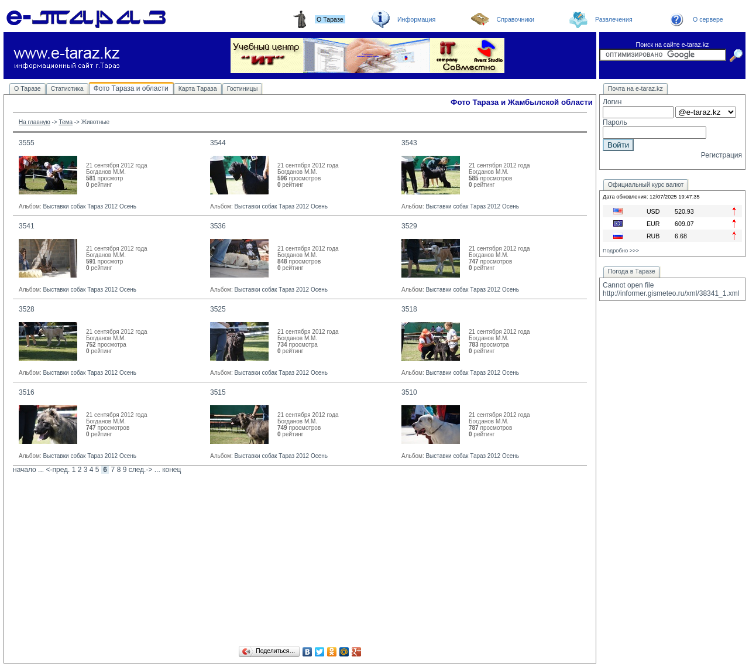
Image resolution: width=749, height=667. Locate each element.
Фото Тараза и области (131, 88)
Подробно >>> (621, 251)
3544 (218, 143)
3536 (218, 226)
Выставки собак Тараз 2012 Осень (89, 206)
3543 (409, 143)
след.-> (141, 470)
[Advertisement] (300, 562)
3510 (409, 392)
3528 (27, 309)
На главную (34, 122)
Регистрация (721, 155)
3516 (27, 392)
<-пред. (58, 470)
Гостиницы (242, 88)
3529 (409, 226)
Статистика (67, 88)
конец (171, 470)
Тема (66, 122)
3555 (27, 143)
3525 (218, 309)
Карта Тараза (197, 88)
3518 (409, 309)
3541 (27, 226)
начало (24, 470)
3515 (218, 392)
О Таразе (27, 88)
